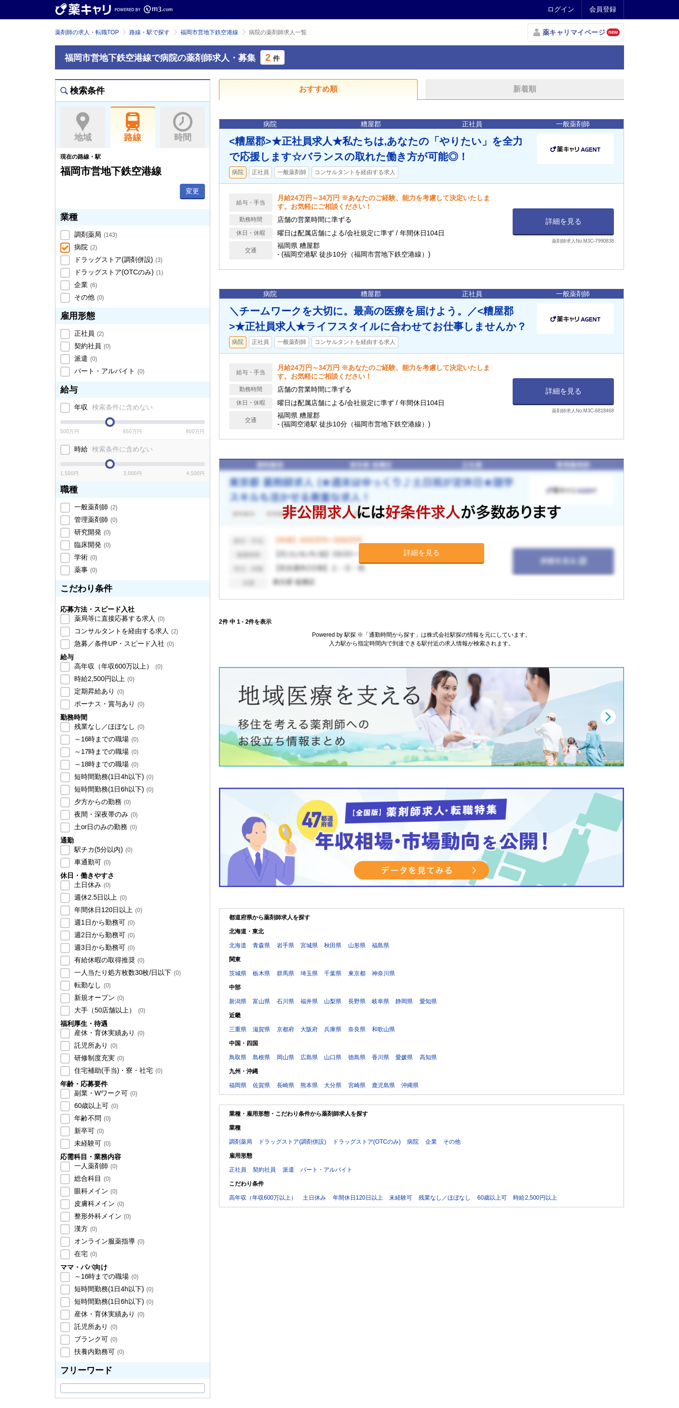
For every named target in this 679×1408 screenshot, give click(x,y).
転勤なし (91, 985)
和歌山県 (383, 1029)
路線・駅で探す (149, 32)
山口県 (332, 1057)
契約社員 (91, 346)
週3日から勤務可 (103, 947)
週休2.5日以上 (99, 897)
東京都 (357, 973)
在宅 (84, 1254)
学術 (84, 557)
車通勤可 (91, 862)
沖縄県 (410, 1085)
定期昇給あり (98, 691)
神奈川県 (383, 973)
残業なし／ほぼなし (108, 726)
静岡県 (404, 1001)
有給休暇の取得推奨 (108, 960)
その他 (88, 297)
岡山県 (285, 1057)
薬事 (84, 570)
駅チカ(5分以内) (102, 849)
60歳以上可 (95, 1105)
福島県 (380, 945)
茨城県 (237, 973)
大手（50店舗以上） (108, 1010)
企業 (84, 284)
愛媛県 (404, 1057)
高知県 (428, 1057)
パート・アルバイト (108, 371)
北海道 (237, 945)
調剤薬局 (94, 234)
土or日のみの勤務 (104, 827)
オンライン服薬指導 (108, 1241)
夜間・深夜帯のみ (105, 814)
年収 (112, 407)
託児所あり (95, 1045)
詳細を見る (563, 221)
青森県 (261, 945)
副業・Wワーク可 (104, 1093)
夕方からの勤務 (101, 802)
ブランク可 (95, 1339)
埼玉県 (309, 973)
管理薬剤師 (95, 519)
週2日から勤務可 (103, 935)
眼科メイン (95, 1191)
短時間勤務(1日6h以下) (112, 789)
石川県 (285, 1001)
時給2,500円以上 (103, 679)
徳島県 (357, 1057)
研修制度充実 (98, 1058)
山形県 (357, 945)
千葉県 (332, 973)
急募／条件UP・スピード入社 (123, 643)
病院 (84, 247)
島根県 (261, 1057)
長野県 (357, 1001)
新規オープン (98, 997)
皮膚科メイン (98, 1203)
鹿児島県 (383, 1085)
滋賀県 (261, 1029)
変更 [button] (192, 191)
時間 (182, 127)
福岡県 (237, 1085)
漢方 (84, 1228)
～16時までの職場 (105, 739)
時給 (112, 449)
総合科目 (91, 1178)
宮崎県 (357, 1085)
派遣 (84, 358)
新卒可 (88, 1131)
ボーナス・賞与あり (108, 704)
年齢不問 (91, 1118)
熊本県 (309, 1085)
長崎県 (285, 1085)
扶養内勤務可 (98, 1351)
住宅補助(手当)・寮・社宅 (117, 1070)
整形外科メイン (101, 1216)
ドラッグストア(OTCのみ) (117, 272)
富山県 (261, 1001)
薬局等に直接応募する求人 (118, 618)
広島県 (309, 1057)
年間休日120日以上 (107, 910)
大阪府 (309, 1029)
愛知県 (428, 1001)
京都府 (285, 1029)
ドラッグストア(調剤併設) (117, 259)
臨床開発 (91, 544)
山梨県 (332, 1001)
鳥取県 (237, 1057)
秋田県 (332, 945)
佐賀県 (261, 1085)
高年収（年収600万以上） (117, 666)
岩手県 (285, 945)
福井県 (309, 1001)
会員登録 (602, 9)
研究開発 (91, 532)
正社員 (88, 333)
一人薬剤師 (95, 1166)
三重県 (237, 1029)
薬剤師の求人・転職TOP (87, 32)
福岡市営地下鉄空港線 (209, 32)
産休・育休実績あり (108, 1033)
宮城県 (309, 945)
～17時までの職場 (105, 751)
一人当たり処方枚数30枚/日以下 (126, 972)
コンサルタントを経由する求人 (125, 631)
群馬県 (285, 973)
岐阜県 (380, 1001)
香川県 (380, 1057)
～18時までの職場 (105, 764)
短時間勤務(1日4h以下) (112, 776)
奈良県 (357, 1029)
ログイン (560, 9)
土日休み (91, 885)
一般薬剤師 (95, 507)
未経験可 (91, 1143)
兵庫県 (332, 1029)
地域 (82, 127)
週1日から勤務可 (103, 922)
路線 (132, 127)
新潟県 (237, 1001)
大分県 (332, 1085)
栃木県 (261, 973)
